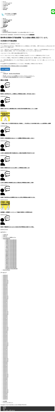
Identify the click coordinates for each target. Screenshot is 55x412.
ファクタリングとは (7, 2)
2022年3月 (5, 339)
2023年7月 (5, 318)
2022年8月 (5, 332)
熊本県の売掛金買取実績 (14, 73)
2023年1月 (5, 326)
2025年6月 (5, 288)
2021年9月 (5, 346)
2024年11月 (5, 297)
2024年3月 (5, 307)
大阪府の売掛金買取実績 (10, 246)
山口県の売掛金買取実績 (10, 249)
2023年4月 (5, 322)
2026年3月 (5, 276)
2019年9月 (5, 378)
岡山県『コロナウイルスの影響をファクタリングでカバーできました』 (19, 75)
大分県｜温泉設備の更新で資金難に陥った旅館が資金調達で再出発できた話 (17, 153)
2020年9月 (5, 362)
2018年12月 (5, 389)
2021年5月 (5, 352)
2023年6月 (5, 319)
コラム (4, 6)
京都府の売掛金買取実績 (10, 241)
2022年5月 (5, 336)
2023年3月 (5, 323)
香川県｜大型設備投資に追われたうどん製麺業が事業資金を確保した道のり (17, 138)
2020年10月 (5, 361)
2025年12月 (5, 280)
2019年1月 (5, 388)
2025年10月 (5, 283)
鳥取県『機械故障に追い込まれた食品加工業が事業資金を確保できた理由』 (17, 226)
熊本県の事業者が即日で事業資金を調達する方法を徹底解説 (13, 65)
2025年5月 (5, 289)
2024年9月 (5, 300)
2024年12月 (5, 296)
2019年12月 (5, 374)
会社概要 (5, 401)
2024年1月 (5, 310)
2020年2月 (5, 371)
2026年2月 (5, 277)
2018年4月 (5, 398)
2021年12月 (5, 342)
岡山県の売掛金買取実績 (10, 250)
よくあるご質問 (6, 4)
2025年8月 (5, 285)
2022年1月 (5, 341)
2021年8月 (5, 348)
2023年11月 (5, 313)
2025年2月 (5, 293)
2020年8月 (5, 363)
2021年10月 (5, 345)
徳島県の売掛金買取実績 (10, 254)
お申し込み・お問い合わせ (9, 410)
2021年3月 (5, 354)
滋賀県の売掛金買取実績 (10, 259)
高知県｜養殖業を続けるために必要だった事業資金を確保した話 (14, 167)
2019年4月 (5, 384)
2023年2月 (5, 324)
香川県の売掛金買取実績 (10, 264)
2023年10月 (5, 314)
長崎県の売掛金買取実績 (10, 263)
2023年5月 (5, 320)
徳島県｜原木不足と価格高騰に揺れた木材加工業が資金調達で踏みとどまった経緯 (18, 108)
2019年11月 (5, 375)
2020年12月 (5, 358)
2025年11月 (5, 281)
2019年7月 (5, 380)
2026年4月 (5, 275)
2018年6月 (5, 396)
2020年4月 (5, 369)
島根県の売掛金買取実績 (10, 251)
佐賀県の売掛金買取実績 (10, 242)
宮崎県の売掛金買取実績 (10, 247)
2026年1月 (5, 279)
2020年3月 (5, 370)
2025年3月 (5, 292)
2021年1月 (5, 357)
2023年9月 (5, 315)
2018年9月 (5, 393)
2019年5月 (5, 383)
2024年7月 (5, 302)
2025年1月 (5, 294)
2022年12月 (5, 327)
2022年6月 (5, 335)
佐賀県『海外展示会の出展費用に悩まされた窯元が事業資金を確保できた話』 (17, 197)
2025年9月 (5, 284)
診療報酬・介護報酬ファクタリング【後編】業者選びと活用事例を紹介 (16, 212)
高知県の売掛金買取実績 (10, 266)
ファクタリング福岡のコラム (9, 237)
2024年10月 (5, 298)
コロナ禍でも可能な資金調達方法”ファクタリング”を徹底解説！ (17, 77)
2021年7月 (5, 349)
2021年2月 (5, 356)
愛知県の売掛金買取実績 (10, 256)
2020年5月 (5, 367)
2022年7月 (5, 333)
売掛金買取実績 (6, 238)
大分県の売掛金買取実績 (10, 245)
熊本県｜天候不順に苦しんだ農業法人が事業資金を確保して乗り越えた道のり (17, 93)
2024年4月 (5, 306)
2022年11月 (5, 328)
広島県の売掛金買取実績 (10, 253)
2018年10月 (5, 392)
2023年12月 (5, 311)
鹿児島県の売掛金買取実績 (11, 268)
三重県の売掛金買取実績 (10, 240)
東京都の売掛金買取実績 (10, 258)
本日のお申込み (6, 269)
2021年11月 (5, 344)
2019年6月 (5, 382)
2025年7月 (5, 286)
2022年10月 (5, 329)
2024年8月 (5, 301)
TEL (4, 409)
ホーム (4, 1)
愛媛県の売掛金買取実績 (10, 255)
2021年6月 (5, 350)
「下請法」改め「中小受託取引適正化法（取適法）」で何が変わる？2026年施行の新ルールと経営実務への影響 (25, 123)
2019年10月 (5, 376)
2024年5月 (5, 305)
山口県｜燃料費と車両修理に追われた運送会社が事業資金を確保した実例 (16, 182)
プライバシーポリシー (8, 402)
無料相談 (5, 9)
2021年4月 (5, 353)
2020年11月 (5, 359)
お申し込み (5, 8)
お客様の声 (5, 5)
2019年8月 (5, 379)
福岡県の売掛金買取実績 (10, 262)
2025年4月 (5, 290)
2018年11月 (5, 391)
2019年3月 (5, 385)
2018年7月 (5, 395)
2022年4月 (5, 337)
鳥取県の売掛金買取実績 (10, 267)
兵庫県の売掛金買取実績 (10, 243)
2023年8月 (5, 316)
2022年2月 (5, 340)
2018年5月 (5, 397)
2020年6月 (5, 366)
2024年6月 (5, 303)
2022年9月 (5, 331)
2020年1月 (5, 372)
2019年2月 (5, 387)
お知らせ (5, 236)
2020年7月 (5, 365)
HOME (4, 408)
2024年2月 (5, 309)
